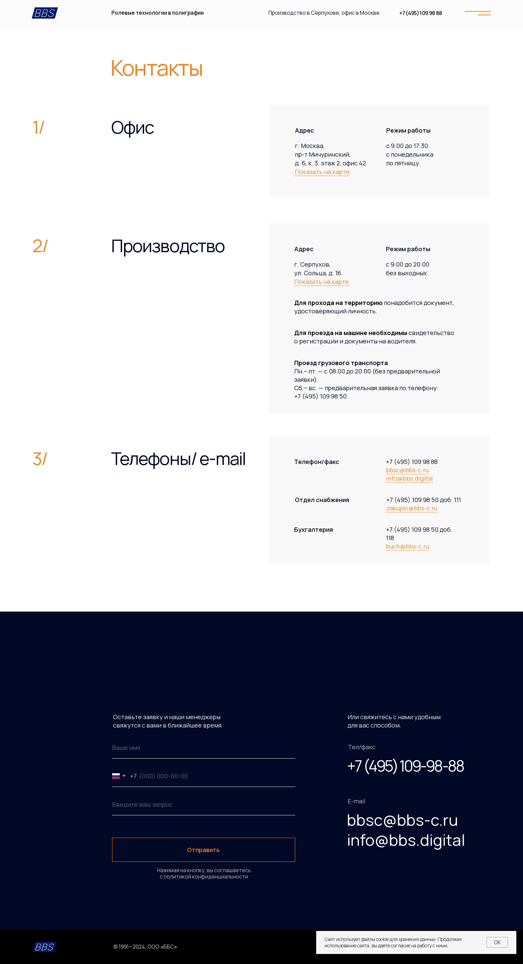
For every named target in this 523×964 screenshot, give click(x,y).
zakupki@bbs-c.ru (411, 508)
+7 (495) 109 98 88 (420, 13)
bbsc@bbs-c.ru (407, 470)
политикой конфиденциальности (205, 876)
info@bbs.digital (409, 478)
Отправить (203, 850)
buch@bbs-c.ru (407, 546)
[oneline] (203, 804)
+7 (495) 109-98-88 (405, 766)
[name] (203, 748)
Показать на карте (322, 172)
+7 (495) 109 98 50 (320, 396)
